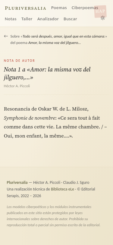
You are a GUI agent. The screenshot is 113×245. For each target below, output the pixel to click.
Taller (27, 19)
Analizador (48, 19)
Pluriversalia (25, 8)
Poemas (59, 7)
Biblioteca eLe (62, 189)
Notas (11, 19)
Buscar (70, 19)
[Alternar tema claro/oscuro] (102, 18)
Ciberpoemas (85, 7)
